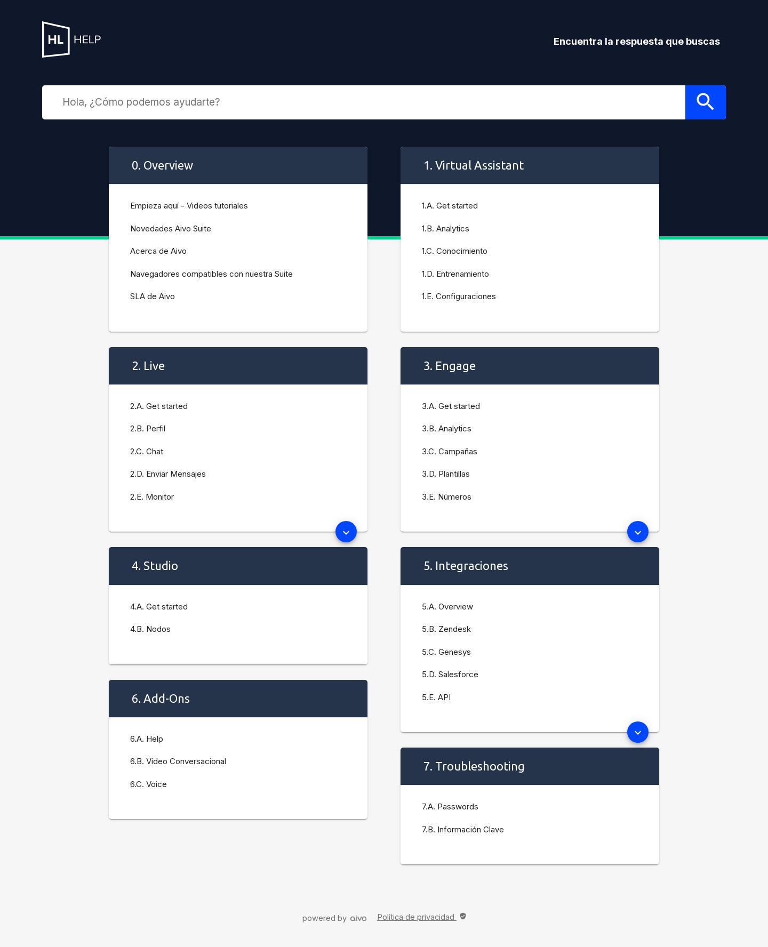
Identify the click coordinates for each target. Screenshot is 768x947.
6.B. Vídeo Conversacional (178, 761)
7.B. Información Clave (463, 829)
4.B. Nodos (150, 629)
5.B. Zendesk (446, 629)
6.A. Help (146, 739)
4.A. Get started (159, 606)
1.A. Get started (450, 205)
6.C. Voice (148, 784)
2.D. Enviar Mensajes (168, 474)
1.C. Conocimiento (454, 251)
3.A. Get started (451, 406)
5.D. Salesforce (450, 674)
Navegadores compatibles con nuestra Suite (211, 274)
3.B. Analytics (446, 428)
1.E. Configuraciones (459, 296)
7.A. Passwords (450, 806)
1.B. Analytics (445, 228)
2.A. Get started (159, 406)
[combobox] (371, 101)
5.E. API (436, 697)
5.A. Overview (447, 606)
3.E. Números (446, 497)
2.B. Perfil (147, 428)
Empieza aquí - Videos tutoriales (189, 205)
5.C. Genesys (446, 652)
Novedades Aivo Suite (170, 228)
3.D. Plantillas (446, 474)
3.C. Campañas (449, 451)
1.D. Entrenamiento (455, 274)
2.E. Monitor (152, 497)
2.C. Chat (146, 451)
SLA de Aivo (152, 296)
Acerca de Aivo (158, 251)
